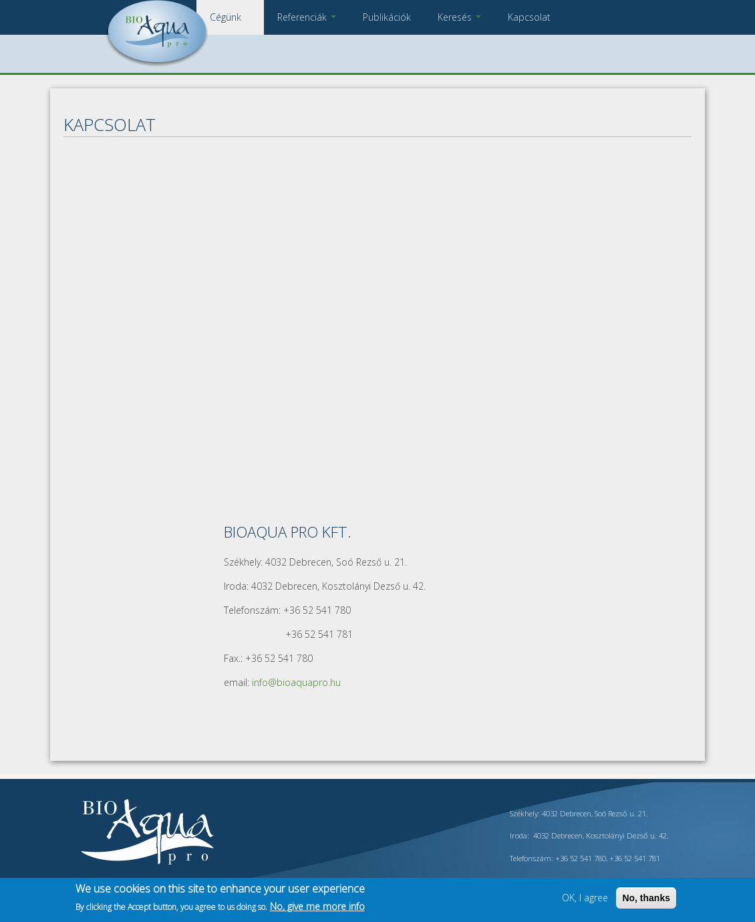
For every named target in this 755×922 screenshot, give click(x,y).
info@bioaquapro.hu (296, 682)
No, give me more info (317, 906)
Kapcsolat (529, 17)
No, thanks (646, 898)
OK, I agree (585, 897)
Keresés (459, 17)
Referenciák (306, 17)
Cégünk (230, 17)
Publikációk (387, 17)
